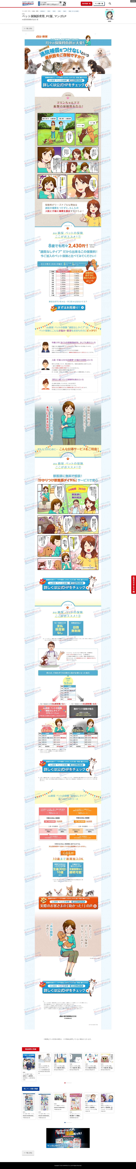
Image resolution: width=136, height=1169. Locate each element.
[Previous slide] (24, 1068)
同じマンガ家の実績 (31, 1089)
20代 (49, 11)
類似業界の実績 (30, 1049)
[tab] (64, 1082)
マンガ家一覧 (99, 3)
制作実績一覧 (86, 3)
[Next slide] (111, 1068)
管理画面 (133, 1)
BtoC (65, 11)
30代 (54, 11)
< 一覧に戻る (28, 28)
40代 (59, 11)
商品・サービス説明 (73, 11)
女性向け (43, 11)
